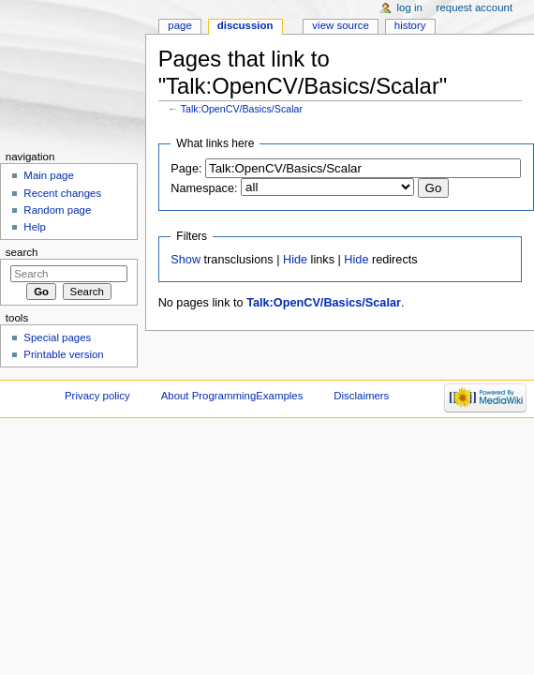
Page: (186, 168)
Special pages (57, 337)
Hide (295, 259)
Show (185, 259)
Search (22, 252)
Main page (48, 175)
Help (34, 226)
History (410, 25)
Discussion (245, 25)
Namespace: (204, 188)
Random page (57, 210)
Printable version (63, 354)
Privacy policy (97, 395)
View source (340, 25)
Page (179, 25)
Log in (410, 7)
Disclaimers (361, 395)
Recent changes (62, 193)
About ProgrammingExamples (232, 395)
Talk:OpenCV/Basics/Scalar (242, 108)
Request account (475, 7)
